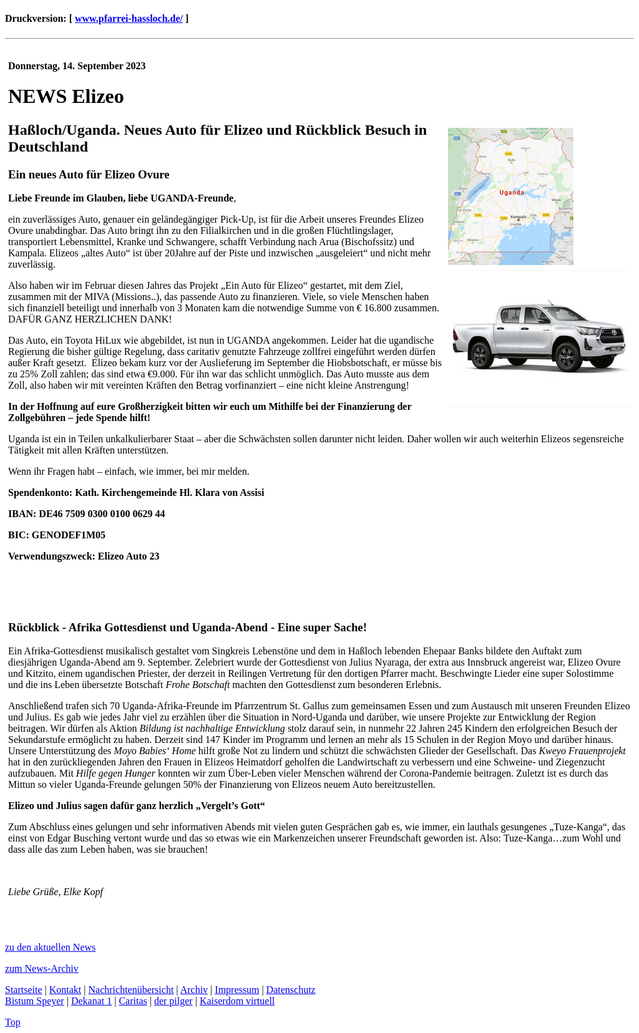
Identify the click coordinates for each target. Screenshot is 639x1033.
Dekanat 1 (91, 1001)
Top (13, 1022)
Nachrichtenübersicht (131, 989)
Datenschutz (291, 989)
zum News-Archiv (42, 968)
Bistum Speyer (34, 1001)
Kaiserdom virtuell (237, 1001)
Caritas (133, 1001)
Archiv (194, 989)
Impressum (237, 989)
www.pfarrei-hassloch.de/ (129, 18)
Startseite (23, 989)
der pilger (173, 1001)
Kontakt (65, 989)
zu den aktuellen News (50, 947)
